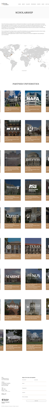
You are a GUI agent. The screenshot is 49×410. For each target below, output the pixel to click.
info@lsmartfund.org (5, 378)
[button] (23, 4)
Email (23, 383)
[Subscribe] (36, 401)
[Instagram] (2, 394)
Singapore (28, 110)
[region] (32, 105)
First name (24, 379)
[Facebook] (5, 394)
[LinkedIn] (4, 394)
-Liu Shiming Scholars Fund (32, 109)
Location (23, 392)
